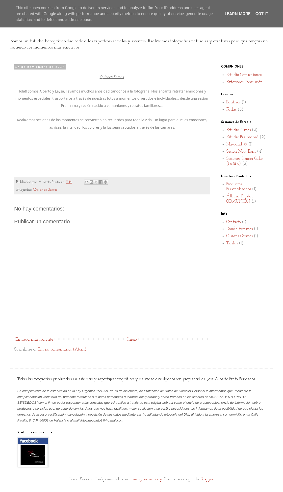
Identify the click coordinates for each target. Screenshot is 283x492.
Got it (262, 13)
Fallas (231, 109)
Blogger (207, 479)
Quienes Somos (45, 190)
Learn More (237, 13)
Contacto (233, 222)
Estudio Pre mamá (242, 137)
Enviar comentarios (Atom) (62, 349)
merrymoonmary (146, 479)
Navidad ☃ (236, 144)
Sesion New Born (241, 151)
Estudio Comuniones (243, 75)
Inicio (132, 339)
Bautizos (233, 102)
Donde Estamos (239, 229)
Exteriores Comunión (244, 82)
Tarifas (232, 243)
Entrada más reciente (34, 339)
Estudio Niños (238, 130)
